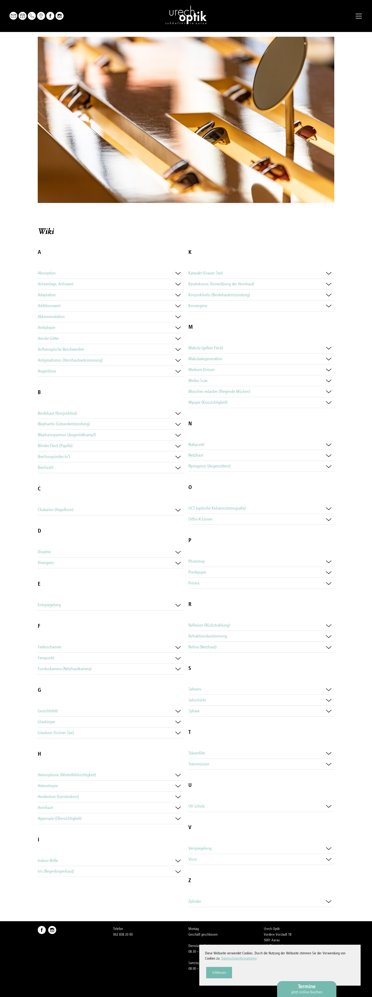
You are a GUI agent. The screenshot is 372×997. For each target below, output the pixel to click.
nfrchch (274, 946)
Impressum (271, 963)
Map (41, 16)
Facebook (50, 16)
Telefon (32, 16)
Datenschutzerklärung (278, 968)
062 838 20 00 (123, 934)
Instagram (60, 16)
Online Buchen (23, 16)
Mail (13, 16)
